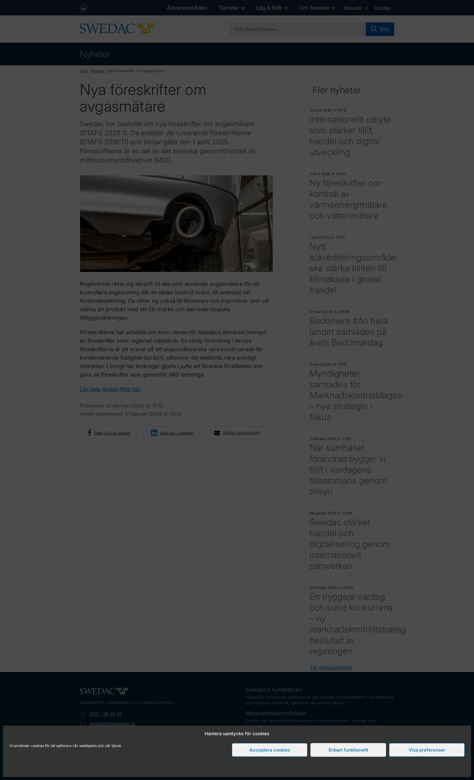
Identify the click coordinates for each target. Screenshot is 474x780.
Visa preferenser (427, 750)
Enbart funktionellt (348, 750)
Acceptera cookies (269, 750)
